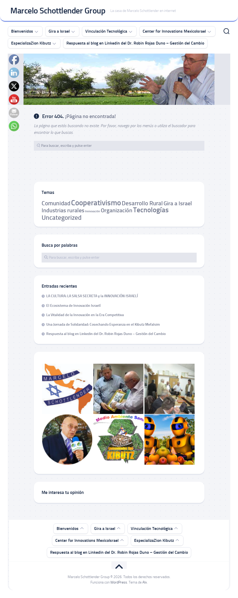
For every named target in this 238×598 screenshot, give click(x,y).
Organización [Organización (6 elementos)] (116, 210)
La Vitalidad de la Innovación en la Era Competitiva (85, 315)
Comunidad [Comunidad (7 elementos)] (56, 203)
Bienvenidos (22, 31)
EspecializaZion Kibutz (31, 43)
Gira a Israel (59, 31)
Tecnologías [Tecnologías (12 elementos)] (151, 210)
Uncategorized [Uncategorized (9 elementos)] (61, 217)
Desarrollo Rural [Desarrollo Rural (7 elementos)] (142, 203)
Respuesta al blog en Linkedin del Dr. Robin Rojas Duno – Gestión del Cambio (135, 43)
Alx (144, 582)
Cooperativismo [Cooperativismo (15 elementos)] (96, 202)
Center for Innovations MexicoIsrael (174, 31)
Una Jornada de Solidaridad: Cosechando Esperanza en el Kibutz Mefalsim (103, 324)
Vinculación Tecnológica (106, 31)
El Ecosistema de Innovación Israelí (73, 305)
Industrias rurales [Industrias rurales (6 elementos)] (63, 210)
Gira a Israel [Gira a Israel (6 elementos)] (178, 203)
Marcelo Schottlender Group (57, 11)
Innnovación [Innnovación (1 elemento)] (92, 211)
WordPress (118, 582)
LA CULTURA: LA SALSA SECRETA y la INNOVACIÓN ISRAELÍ (92, 296)
